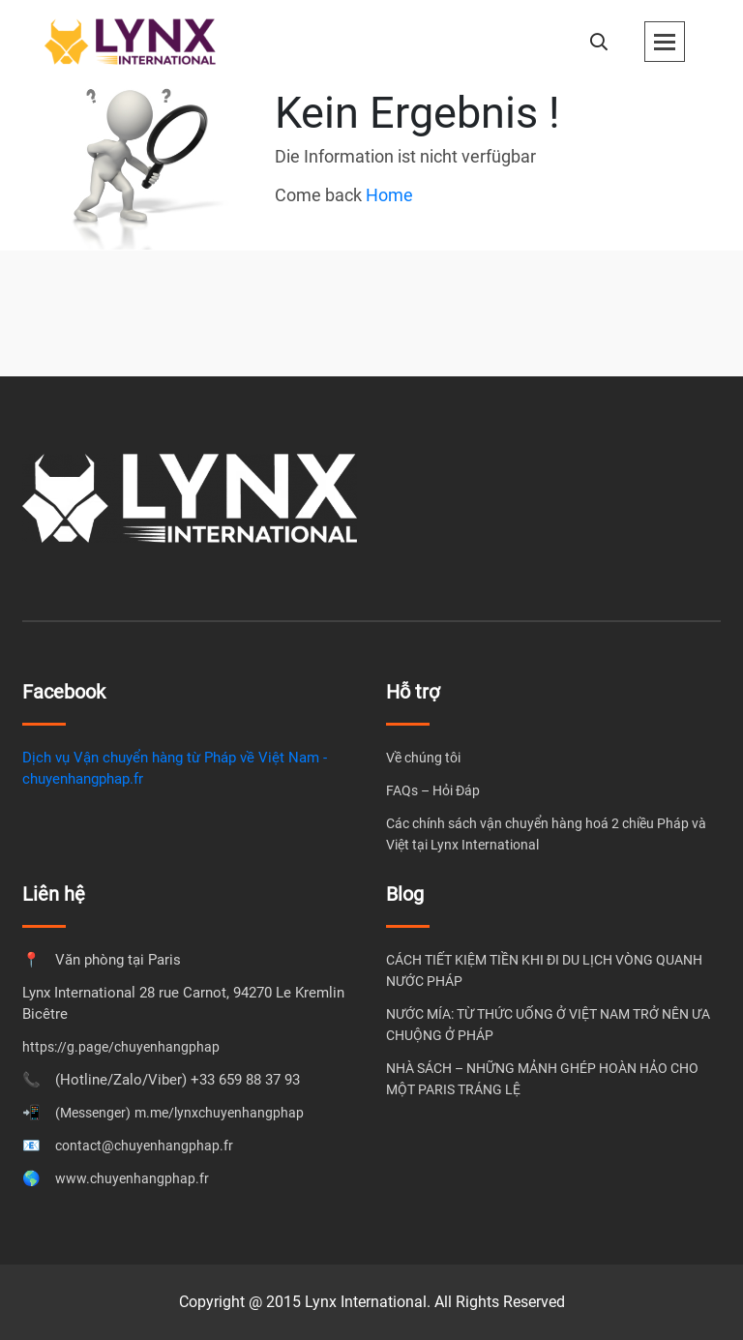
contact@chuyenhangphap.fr (144, 1145)
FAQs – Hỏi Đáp (433, 790)
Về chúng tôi (423, 757)
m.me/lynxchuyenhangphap (219, 1112)
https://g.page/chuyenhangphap (121, 1047)
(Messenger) (93, 1112)
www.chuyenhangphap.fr (132, 1178)
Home (389, 195)
